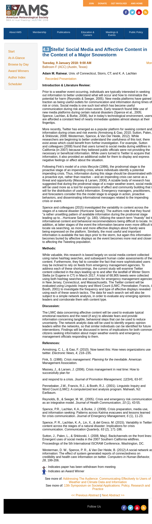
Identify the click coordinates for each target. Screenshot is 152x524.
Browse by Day (18, 64)
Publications (63, 32)
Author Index (17, 77)
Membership (39, 32)
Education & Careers (87, 33)
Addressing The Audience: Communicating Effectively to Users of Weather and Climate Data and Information (107, 480)
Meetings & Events (112, 33)
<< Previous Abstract (85, 495)
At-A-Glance (16, 58)
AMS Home (137, 3)
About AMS (15, 32)
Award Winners (18, 71)
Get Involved (119, 3)
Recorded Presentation (61, 78)
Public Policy (136, 32)
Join (91, 3)
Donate (102, 3)
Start (11, 51)
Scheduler (15, 84)
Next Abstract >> (113, 495)
